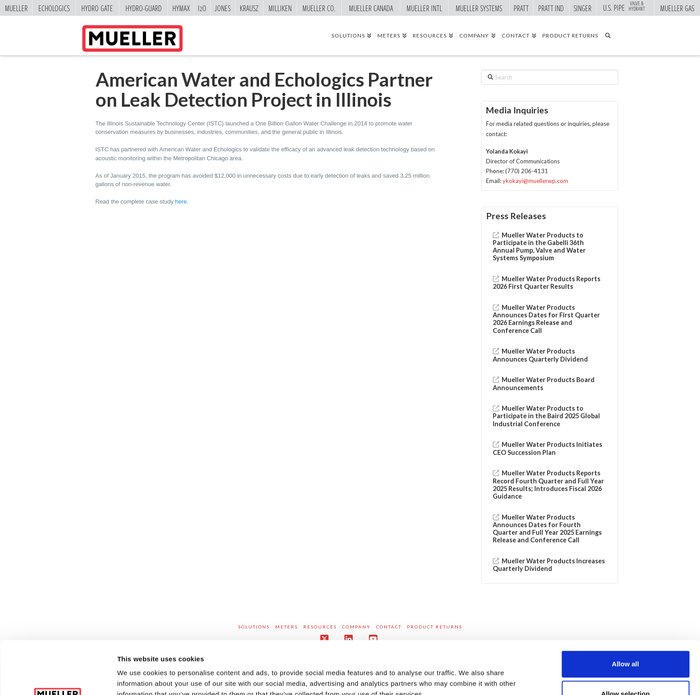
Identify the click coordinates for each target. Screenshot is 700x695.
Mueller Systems (479, 8)
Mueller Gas (677, 8)
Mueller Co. (318, 8)
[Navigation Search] (611, 35)
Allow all (625, 611)
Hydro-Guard (144, 8)
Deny (625, 671)
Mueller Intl (424, 8)
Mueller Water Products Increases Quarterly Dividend (549, 564)
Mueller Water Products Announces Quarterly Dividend (540, 354)
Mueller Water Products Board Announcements (544, 383)
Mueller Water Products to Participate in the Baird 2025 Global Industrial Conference (546, 415)
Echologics (54, 8)
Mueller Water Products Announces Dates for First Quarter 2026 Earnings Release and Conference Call (546, 319)
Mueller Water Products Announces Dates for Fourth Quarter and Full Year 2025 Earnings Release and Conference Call (547, 528)
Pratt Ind (551, 8)
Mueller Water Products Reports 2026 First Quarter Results (546, 282)
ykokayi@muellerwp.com (535, 180)
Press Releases (516, 216)
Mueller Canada (371, 8)
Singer (582, 8)
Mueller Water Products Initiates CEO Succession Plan (547, 448)
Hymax (181, 8)
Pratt (521, 8)
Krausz (249, 8)
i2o (202, 8)
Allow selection (625, 641)
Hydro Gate (97, 8)
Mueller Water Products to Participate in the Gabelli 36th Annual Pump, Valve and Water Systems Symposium (539, 246)
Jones (222, 8)
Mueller (16, 8)
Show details (469, 670)
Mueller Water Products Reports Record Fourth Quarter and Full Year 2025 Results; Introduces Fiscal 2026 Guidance (548, 484)
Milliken (280, 8)
